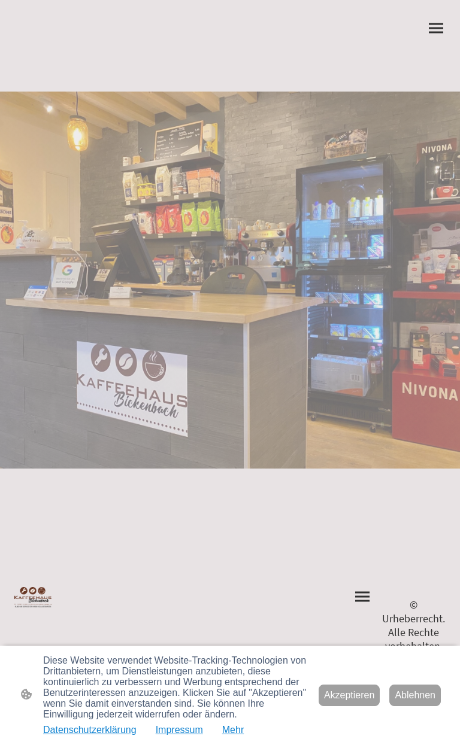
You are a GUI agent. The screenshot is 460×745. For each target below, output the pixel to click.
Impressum (179, 730)
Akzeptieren (349, 695)
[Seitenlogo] (33, 597)
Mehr (233, 730)
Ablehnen (415, 695)
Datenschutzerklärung (90, 730)
